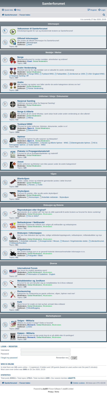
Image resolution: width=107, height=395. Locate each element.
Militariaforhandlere (17, 243)
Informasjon (53, 24)
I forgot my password (9, 358)
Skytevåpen (23, 191)
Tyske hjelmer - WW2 (35, 145)
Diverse (53, 263)
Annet (20, 162)
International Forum (27, 268)
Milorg (29, 118)
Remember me (63, 358)
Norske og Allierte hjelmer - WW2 (54, 143)
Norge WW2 (33, 74)
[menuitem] (17, 10)
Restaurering (23, 291)
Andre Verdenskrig (26, 67)
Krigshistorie (23, 249)
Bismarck (31, 325)
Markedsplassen (53, 316)
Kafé (19, 302)
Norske (31, 185)
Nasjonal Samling (26, 101)
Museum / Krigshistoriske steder (74, 241)
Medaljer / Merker (53, 52)
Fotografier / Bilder (34, 255)
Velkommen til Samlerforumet (32, 28)
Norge (20, 57)
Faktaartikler (61, 74)
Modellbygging (33, 308)
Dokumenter (32, 130)
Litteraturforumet (96, 241)
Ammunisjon (33, 197)
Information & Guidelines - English (40, 274)
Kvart (29, 61)
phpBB (45, 389)
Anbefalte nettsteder (28, 241)
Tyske (39, 185)
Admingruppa (31, 43)
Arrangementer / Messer (48, 241)
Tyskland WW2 (47, 74)
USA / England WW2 (95, 74)
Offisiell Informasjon (27, 38)
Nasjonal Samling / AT (19, 76)
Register (13, 346)
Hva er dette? (32, 216)
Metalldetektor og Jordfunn (31, 280)
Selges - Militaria (25, 320)
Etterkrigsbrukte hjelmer (79, 143)
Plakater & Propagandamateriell (33, 151)
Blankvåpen (23, 178)
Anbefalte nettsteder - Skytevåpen (54, 197)
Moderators (47, 214)
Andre (20, 82)
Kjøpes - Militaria (26, 333)
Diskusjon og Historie (53, 205)
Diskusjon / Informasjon (29, 233)
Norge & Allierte (25, 111)
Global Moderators (40, 61)
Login (3, 346)
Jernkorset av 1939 (76, 74)
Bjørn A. (30, 128)
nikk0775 (71, 378)
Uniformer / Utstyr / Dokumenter (53, 96)
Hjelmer (21, 136)
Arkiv (29, 44)
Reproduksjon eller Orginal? (31, 210)
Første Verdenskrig (34, 88)
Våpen (53, 174)
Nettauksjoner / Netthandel (30, 222)
